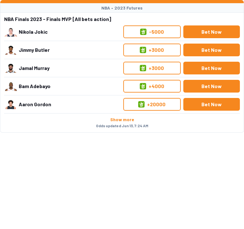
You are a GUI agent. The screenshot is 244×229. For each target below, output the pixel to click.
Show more (122, 119)
